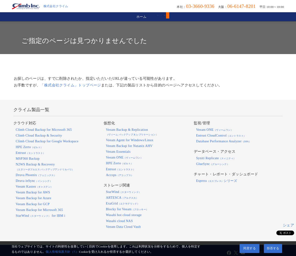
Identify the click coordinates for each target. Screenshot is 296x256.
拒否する (273, 248)
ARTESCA (122, 197)
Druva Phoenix (36, 175)
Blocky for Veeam (127, 209)
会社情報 (184, 16)
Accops (119, 175)
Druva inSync (34, 181)
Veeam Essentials (118, 151)
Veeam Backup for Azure (33, 198)
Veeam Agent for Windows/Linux (129, 140)
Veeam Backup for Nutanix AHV (129, 146)
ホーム (78, 16)
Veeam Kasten (34, 186)
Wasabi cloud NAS (119, 221)
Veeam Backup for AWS (33, 192)
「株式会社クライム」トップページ (70, 85)
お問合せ (216, 16)
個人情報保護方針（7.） (62, 251)
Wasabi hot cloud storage (124, 215)
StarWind (123, 192)
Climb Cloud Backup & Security (39, 135)
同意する (249, 248)
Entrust (30, 153)
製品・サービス (114, 16)
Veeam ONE (124, 157)
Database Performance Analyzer (223, 141)
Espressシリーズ (216, 181)
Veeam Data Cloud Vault (123, 227)
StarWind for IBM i (40, 215)
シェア (288, 225)
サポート (151, 16)
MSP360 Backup (28, 158)
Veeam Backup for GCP (33, 204)
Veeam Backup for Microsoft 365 (39, 210)
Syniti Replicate (216, 158)
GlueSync (212, 164)
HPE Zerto (29, 147)
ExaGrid (122, 203)
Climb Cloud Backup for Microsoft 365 (44, 129)
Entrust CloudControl (221, 135)
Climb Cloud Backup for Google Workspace (47, 141)
